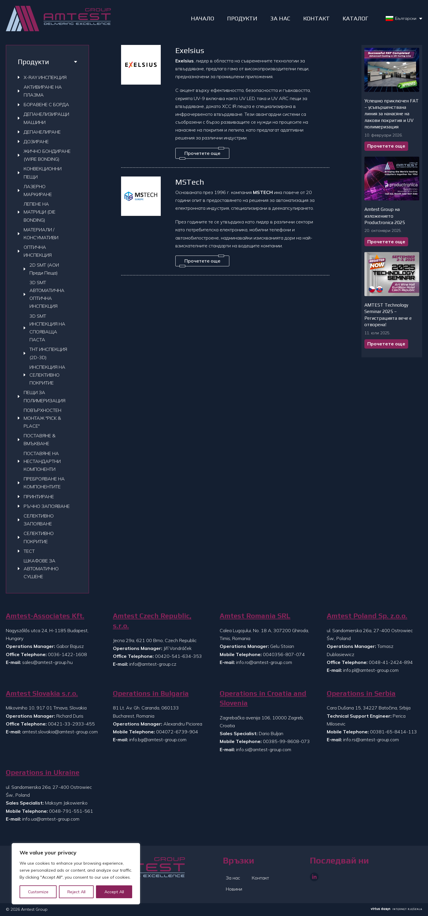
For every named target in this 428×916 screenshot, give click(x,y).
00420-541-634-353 (178, 656)
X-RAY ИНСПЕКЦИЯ (45, 77)
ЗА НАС (280, 18)
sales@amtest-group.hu (47, 662)
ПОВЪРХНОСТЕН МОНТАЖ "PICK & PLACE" (42, 418)
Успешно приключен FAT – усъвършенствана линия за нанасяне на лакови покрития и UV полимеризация (391, 114)
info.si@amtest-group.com (263, 749)
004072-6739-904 (177, 732)
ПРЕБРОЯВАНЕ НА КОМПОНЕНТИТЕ (44, 483)
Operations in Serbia (361, 693)
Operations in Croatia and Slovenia (263, 698)
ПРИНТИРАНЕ (39, 496)
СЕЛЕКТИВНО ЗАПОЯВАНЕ (39, 520)
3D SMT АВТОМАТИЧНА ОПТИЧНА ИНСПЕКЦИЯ (46, 294)
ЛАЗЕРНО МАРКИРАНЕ (38, 190)
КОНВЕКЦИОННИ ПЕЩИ (43, 172)
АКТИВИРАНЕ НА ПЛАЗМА (43, 91)
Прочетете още (386, 146)
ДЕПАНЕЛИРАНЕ (42, 132)
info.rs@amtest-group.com (371, 739)
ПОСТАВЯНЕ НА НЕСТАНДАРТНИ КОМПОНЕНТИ (42, 461)
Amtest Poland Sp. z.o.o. (367, 616)
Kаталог (355, 18)
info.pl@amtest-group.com (371, 670)
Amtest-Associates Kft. (45, 616)
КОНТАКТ (316, 18)
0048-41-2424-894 (391, 662)
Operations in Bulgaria (151, 693)
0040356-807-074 (284, 654)
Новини (234, 889)
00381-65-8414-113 (393, 732)
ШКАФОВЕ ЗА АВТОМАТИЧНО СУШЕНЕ (41, 568)
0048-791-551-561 (71, 811)
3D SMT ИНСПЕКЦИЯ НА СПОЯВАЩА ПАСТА (47, 328)
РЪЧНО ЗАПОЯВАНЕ (47, 506)
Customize (38, 891)
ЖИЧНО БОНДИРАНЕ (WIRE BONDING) (47, 155)
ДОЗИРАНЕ (36, 141)
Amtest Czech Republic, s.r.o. (152, 621)
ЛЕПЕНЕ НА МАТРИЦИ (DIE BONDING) (39, 212)
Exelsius (189, 50)
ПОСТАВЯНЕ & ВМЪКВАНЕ (39, 439)
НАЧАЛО (202, 18)
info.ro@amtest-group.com (264, 662)
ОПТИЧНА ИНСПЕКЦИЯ (38, 251)
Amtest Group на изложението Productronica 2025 (384, 216)
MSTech (189, 181)
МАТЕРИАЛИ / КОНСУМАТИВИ (41, 233)
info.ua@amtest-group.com (50, 819)
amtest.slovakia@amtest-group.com (60, 732)
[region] (76, 873)
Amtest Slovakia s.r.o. (42, 693)
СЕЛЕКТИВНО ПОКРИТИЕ (39, 537)
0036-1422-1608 (67, 654)
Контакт (260, 878)
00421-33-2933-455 (71, 724)
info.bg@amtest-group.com (157, 739)
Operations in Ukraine (42, 772)
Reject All (76, 891)
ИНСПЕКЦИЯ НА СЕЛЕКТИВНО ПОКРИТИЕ (47, 375)
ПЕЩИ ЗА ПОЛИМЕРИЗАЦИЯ (44, 396)
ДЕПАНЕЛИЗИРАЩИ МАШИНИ (46, 118)
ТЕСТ (29, 551)
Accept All (114, 891)
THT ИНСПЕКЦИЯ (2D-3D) (48, 353)
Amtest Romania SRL (255, 616)
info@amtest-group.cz (152, 664)
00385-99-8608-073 (286, 741)
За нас (233, 878)
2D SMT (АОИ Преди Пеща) (44, 269)
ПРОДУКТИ (242, 18)
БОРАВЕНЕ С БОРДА (46, 104)
